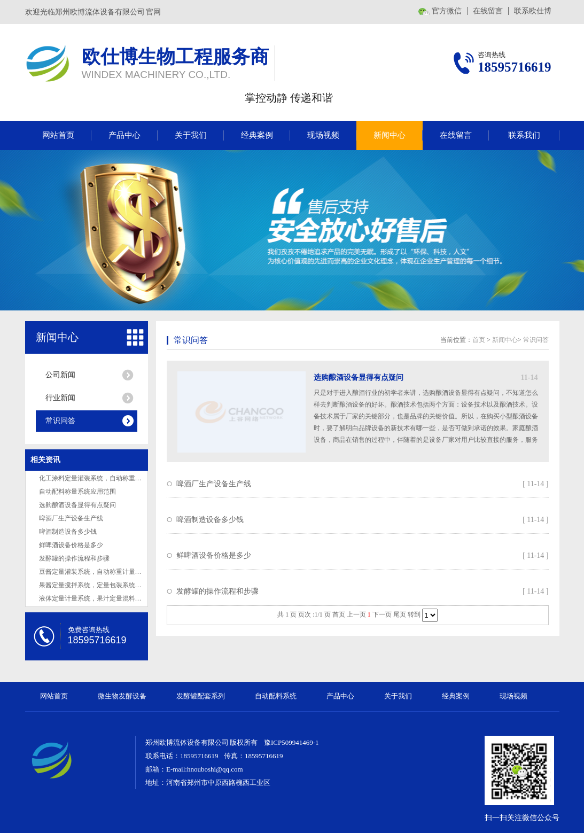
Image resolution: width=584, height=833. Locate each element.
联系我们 (524, 135)
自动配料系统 (276, 696)
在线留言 (488, 11)
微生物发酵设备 (122, 696)
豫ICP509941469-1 (291, 742)
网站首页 (58, 135)
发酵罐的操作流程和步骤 (74, 558)
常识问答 (60, 421)
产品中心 (124, 135)
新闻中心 (389, 135)
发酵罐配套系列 (200, 696)
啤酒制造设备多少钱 (68, 531)
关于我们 (191, 135)
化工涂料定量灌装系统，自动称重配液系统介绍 (106, 478)
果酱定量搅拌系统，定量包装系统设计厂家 (100, 585)
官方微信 (447, 11)
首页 (478, 340)
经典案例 (257, 135)
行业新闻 (60, 398)
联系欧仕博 (532, 11)
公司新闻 (60, 375)
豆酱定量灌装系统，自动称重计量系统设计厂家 (106, 571)
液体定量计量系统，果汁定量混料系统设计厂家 (106, 598)
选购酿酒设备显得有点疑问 (77, 505)
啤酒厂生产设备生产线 (71, 518)
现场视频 (323, 135)
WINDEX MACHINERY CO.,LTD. (156, 74)
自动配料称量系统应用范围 (77, 491)
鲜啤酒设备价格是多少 (71, 545)
